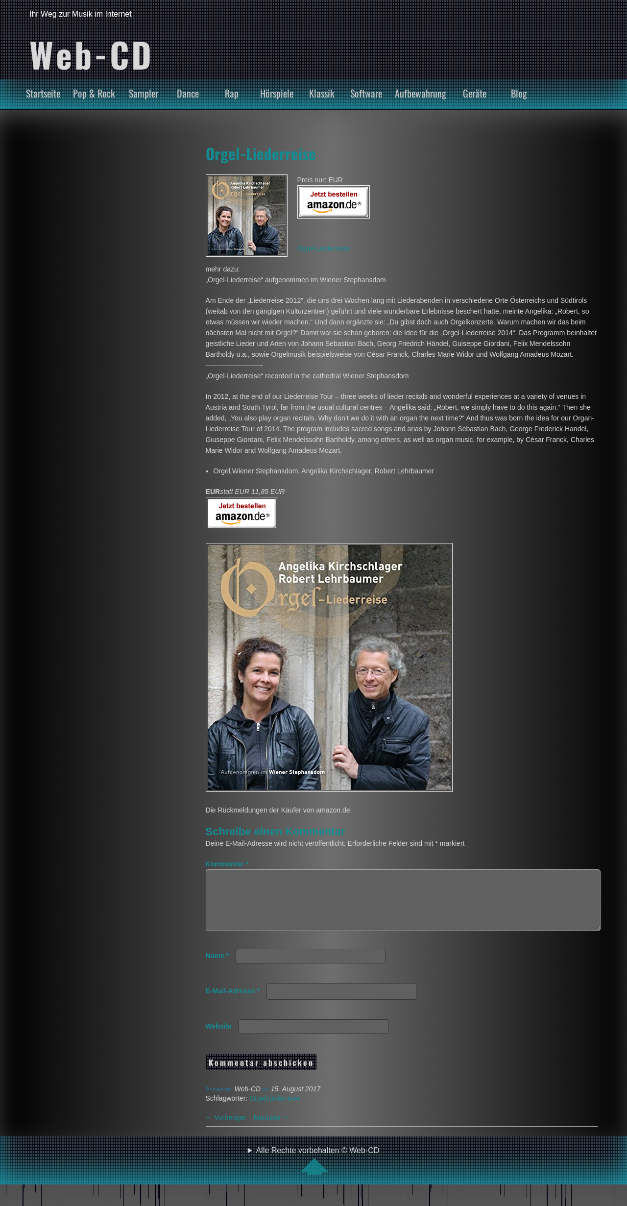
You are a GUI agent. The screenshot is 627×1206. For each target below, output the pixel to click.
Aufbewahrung (420, 93)
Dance (188, 93)
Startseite (43, 93)
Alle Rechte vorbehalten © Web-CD (318, 1172)
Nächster (272, 1129)
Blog (519, 93)
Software (366, 93)
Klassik (322, 93)
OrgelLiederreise (274, 1110)
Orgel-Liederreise (261, 153)
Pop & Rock (94, 93)
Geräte (474, 93)
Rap (232, 93)
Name (217, 967)
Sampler (143, 93)
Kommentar (227, 864)
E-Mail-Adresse (233, 1003)
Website (219, 1038)
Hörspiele (276, 93)
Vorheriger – (230, 1129)
